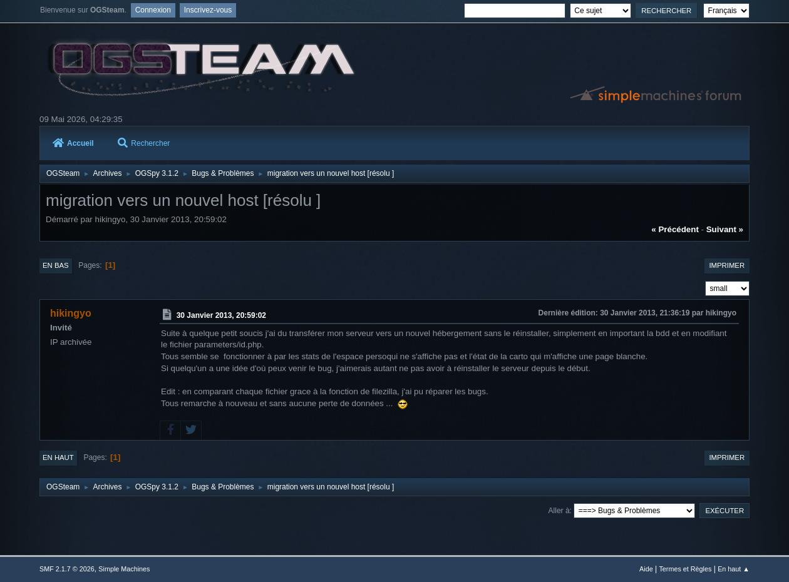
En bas (56, 265)
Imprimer (727, 265)
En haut (58, 457)
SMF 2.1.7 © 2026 (67, 569)
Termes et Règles (685, 569)
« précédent (675, 229)
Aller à (559, 510)
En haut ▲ (734, 569)
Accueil (73, 143)
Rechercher (144, 143)
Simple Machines (124, 569)
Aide (646, 569)
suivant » (724, 229)
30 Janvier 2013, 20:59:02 (221, 315)
